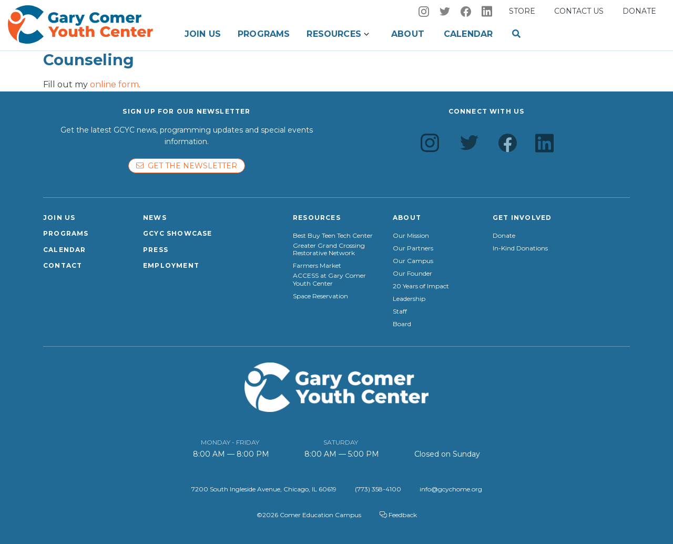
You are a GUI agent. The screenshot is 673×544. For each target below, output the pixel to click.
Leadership (409, 299)
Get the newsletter (186, 165)
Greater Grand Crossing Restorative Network (329, 249)
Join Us (203, 34)
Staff (400, 311)
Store (522, 11)
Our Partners (413, 248)
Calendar (468, 34)
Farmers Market (317, 265)
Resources (334, 34)
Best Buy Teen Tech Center (333, 235)
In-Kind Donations (520, 248)
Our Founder (412, 273)
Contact (62, 265)
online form (114, 84)
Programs (264, 34)
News (155, 217)
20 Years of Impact (421, 286)
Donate (639, 11)
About (407, 34)
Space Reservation (320, 296)
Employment (171, 265)
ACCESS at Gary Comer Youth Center (329, 279)
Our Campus (413, 261)
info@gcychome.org (451, 489)
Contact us (579, 11)
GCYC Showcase (177, 233)
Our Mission (411, 235)
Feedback (398, 515)
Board (402, 324)
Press (155, 250)
